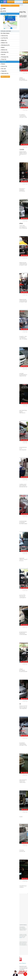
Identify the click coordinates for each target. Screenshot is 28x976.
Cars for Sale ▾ (11, 1)
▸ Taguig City (3, 71)
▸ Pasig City (3, 61)
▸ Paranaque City (4, 56)
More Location (5, 76)
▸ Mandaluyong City (5, 45)
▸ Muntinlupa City (4, 52)
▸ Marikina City (4, 49)
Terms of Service (22, 963)
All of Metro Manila (5, 33)
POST (10, 5)
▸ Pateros (3, 64)
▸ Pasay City (3, 59)
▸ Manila (2, 47)
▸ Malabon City (4, 42)
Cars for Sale (4, 13)
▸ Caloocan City (4, 35)
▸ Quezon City (4, 66)
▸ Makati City (3, 40)
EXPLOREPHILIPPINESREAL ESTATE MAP (10, 18)
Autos (3, 11)
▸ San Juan (3, 68)
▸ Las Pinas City (4, 38)
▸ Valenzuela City (4, 73)
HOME (3, 9)
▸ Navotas (3, 54)
